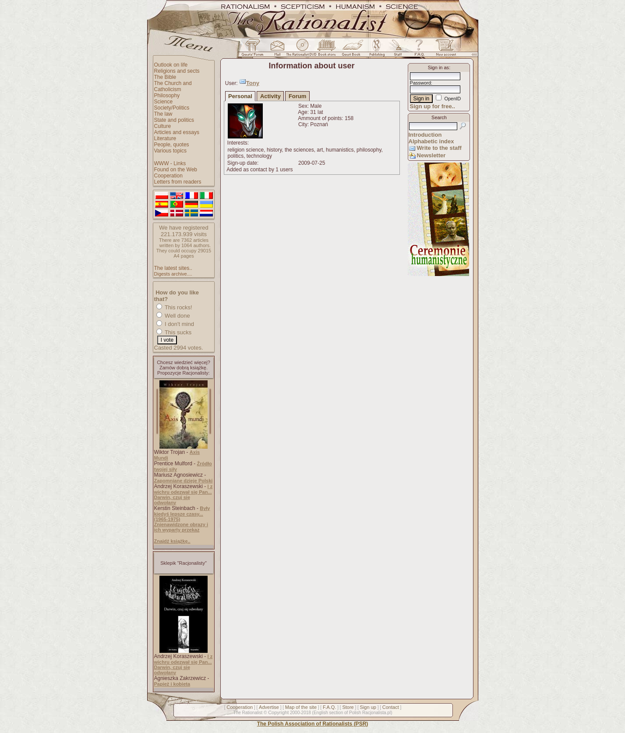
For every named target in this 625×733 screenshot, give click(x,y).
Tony (252, 83)
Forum (297, 96)
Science (163, 102)
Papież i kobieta (172, 684)
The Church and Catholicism (173, 86)
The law (163, 114)
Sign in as (438, 67)
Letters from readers (177, 182)
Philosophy (167, 95)
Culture (162, 126)
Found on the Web (176, 169)
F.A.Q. (329, 707)
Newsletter (431, 155)
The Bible (165, 77)
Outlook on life (171, 65)
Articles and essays (176, 132)
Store (347, 707)
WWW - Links (170, 163)
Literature (165, 138)
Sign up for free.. (432, 106)
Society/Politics (172, 108)
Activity (270, 96)
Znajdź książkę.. (172, 541)
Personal (240, 96)
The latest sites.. (173, 268)
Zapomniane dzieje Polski (183, 480)
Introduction (425, 134)
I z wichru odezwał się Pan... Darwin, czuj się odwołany (183, 494)
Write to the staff (439, 148)
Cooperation (168, 176)
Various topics (170, 151)
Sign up (368, 707)
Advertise (269, 707)
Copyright (278, 712)
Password (420, 82)
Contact (390, 707)
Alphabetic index (431, 141)
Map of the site (301, 707)
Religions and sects (177, 71)
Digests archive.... (173, 273)
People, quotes (171, 145)
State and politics (174, 120)
